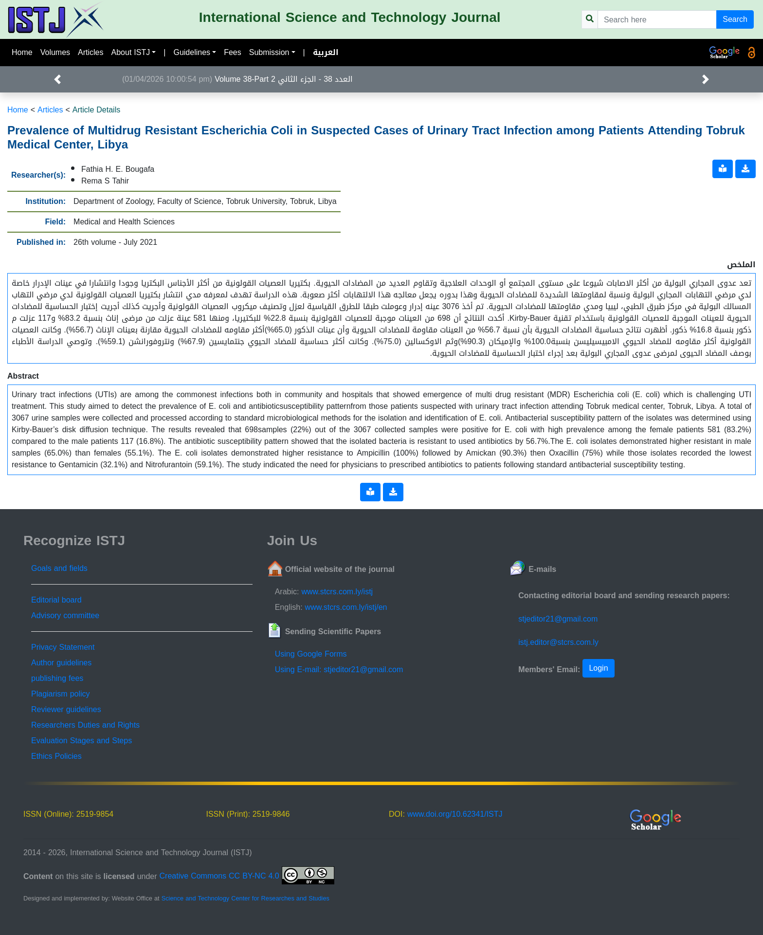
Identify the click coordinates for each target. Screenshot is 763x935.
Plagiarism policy (60, 693)
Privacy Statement (62, 647)
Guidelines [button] (191, 52)
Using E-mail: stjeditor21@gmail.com (339, 669)
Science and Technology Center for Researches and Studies (245, 898)
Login (598, 668)
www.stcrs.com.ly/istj (337, 591)
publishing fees (57, 678)
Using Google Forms (311, 653)
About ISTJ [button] (130, 52)
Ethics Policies (56, 756)
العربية (326, 52)
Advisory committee (65, 615)
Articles (90, 52)
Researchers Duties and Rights (85, 725)
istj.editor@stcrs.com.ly (558, 642)
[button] (57, 79)
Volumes (55, 52)
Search (735, 19)
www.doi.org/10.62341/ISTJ (455, 814)
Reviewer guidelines (66, 709)
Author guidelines (61, 662)
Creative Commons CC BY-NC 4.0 (247, 875)
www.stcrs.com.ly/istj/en (346, 607)
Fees (232, 52)
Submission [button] (269, 52)
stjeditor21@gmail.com (558, 618)
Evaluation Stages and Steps (81, 740)
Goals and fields (59, 568)
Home (22, 52)
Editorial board (56, 599)
